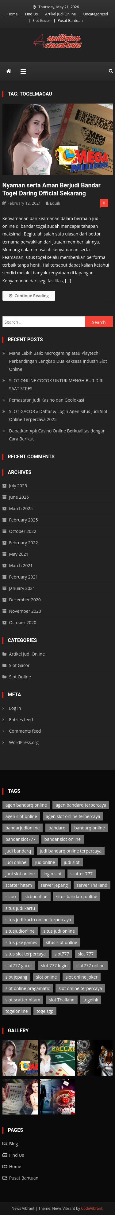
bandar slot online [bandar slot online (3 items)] (62, 839)
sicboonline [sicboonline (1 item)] (36, 896)
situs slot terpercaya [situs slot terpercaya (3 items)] (26, 954)
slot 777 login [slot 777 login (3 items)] (54, 965)
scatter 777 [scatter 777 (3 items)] (82, 874)
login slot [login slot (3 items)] (53, 874)
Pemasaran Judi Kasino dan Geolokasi (46, 400)
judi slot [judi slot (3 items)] (71, 862)
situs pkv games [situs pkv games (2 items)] (21, 942)
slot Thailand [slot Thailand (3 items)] (62, 1000)
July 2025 (18, 486)
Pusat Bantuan (70, 20)
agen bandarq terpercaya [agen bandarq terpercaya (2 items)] (81, 805)
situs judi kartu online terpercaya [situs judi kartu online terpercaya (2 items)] (38, 919)
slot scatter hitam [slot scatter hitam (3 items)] (23, 1000)
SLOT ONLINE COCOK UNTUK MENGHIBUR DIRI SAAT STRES (56, 384)
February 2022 (23, 543)
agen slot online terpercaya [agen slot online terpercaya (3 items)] (73, 816)
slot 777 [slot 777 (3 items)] (86, 954)
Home (12, 14)
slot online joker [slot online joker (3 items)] (82, 977)
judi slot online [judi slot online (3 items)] (20, 874)
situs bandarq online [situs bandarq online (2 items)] (76, 896)
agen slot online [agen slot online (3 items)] (21, 816)
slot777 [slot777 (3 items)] (62, 954)
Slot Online (20, 677)
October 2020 (22, 622)
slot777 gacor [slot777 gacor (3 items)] (19, 965)
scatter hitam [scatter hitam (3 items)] (19, 885)
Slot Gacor (41, 20)
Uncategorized (95, 14)
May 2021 (19, 554)
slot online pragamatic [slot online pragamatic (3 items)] (28, 988)
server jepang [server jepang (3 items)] (54, 885)
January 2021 (22, 588)
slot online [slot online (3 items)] (46, 977)
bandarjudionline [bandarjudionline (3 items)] (23, 828)
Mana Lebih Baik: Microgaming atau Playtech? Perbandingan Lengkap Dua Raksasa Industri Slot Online (58, 361)
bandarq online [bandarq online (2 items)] (89, 828)
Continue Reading (29, 295)
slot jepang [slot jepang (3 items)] (16, 977)
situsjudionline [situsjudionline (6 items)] (20, 931)
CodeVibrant (91, 1208)
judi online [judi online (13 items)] (16, 862)
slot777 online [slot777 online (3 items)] (90, 965)
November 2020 (25, 611)
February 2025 (23, 520)
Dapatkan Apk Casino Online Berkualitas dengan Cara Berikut (57, 435)
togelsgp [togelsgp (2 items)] (44, 1011)
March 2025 (21, 508)
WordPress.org (24, 742)
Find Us (31, 14)
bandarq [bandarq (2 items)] (57, 828)
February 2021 (23, 577)
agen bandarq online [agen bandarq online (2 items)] (26, 805)
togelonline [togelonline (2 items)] (17, 1011)
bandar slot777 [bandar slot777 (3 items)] (21, 839)
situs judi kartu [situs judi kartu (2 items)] (20, 908)
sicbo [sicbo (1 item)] (11, 896)
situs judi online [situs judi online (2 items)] (59, 931)
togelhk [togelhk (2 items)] (90, 1000)
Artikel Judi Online (60, 14)
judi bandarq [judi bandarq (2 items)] (18, 851)
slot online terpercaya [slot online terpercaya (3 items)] (80, 988)
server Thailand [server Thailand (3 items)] (92, 885)
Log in (15, 708)
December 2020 (25, 600)
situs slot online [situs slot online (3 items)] (61, 942)
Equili (55, 203)
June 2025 (19, 497)
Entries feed (21, 719)
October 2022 (22, 531)
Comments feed (25, 731)
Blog (13, 1144)
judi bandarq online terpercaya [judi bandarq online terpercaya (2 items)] (71, 851)
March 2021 (21, 565)
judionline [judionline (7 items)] (45, 862)
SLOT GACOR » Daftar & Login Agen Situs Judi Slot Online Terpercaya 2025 (58, 415)
